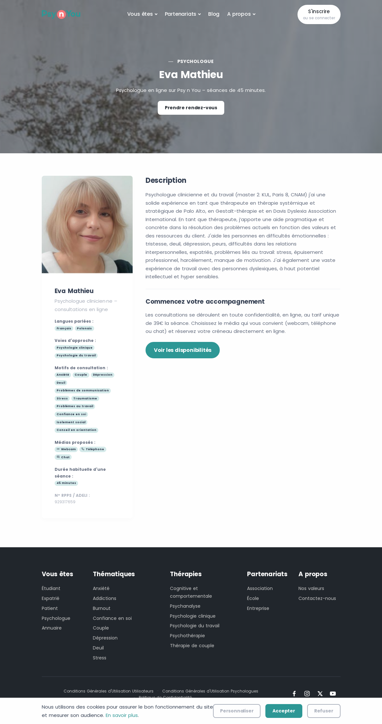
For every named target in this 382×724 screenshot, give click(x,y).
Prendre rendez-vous (191, 107)
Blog (213, 14)
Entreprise (258, 608)
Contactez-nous (317, 598)
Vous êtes (140, 14)
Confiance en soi (112, 618)
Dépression (105, 638)
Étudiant (51, 588)
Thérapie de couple (192, 645)
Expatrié (50, 598)
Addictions (104, 598)
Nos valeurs (311, 588)
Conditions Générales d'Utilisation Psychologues (210, 691)
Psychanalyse (185, 606)
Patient (50, 608)
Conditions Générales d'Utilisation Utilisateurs (109, 691)
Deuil (98, 648)
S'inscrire (319, 14)
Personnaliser (236, 711)
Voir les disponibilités (182, 350)
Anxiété (101, 588)
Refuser (323, 711)
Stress (99, 658)
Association (260, 588)
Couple (101, 628)
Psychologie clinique (193, 616)
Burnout (102, 608)
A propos (239, 14)
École (253, 598)
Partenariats (181, 14)
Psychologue (195, 61)
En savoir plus (122, 715)
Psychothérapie (187, 635)
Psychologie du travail (194, 625)
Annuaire (52, 628)
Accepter (283, 711)
